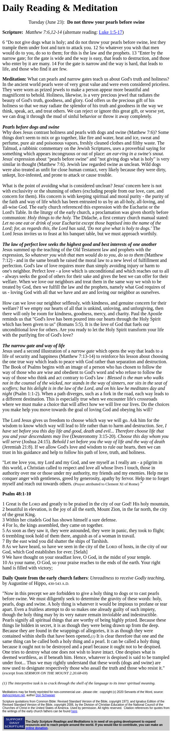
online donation (36, 728)
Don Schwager (45, 695)
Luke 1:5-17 (110, 32)
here (74, 711)
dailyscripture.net (13, 695)
